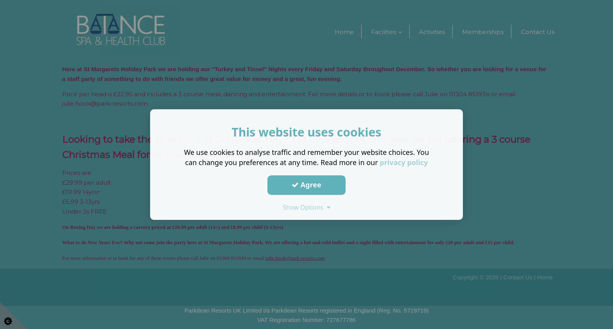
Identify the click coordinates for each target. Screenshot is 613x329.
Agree (306, 184)
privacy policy (404, 162)
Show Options (306, 207)
